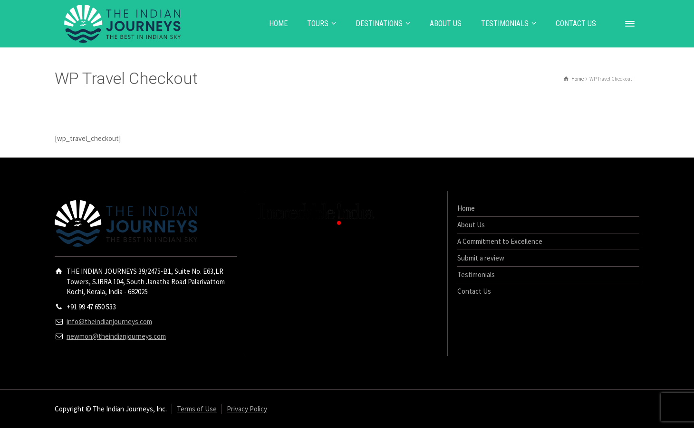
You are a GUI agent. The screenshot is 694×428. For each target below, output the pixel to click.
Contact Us (474, 291)
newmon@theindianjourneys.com (116, 336)
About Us (471, 224)
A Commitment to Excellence (499, 241)
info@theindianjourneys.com (109, 321)
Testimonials (476, 274)
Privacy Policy (247, 408)
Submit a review (480, 257)
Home (466, 208)
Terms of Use (197, 408)
